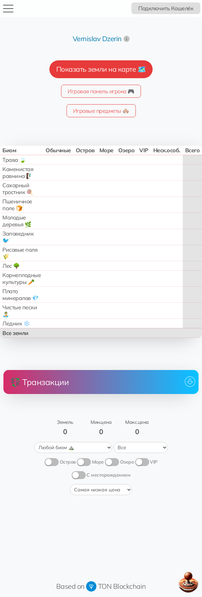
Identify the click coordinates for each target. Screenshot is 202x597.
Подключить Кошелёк (165, 8)
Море (98, 461)
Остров (68, 461)
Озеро (127, 461)
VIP (153, 461)
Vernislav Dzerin (97, 38)
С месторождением (108, 475)
